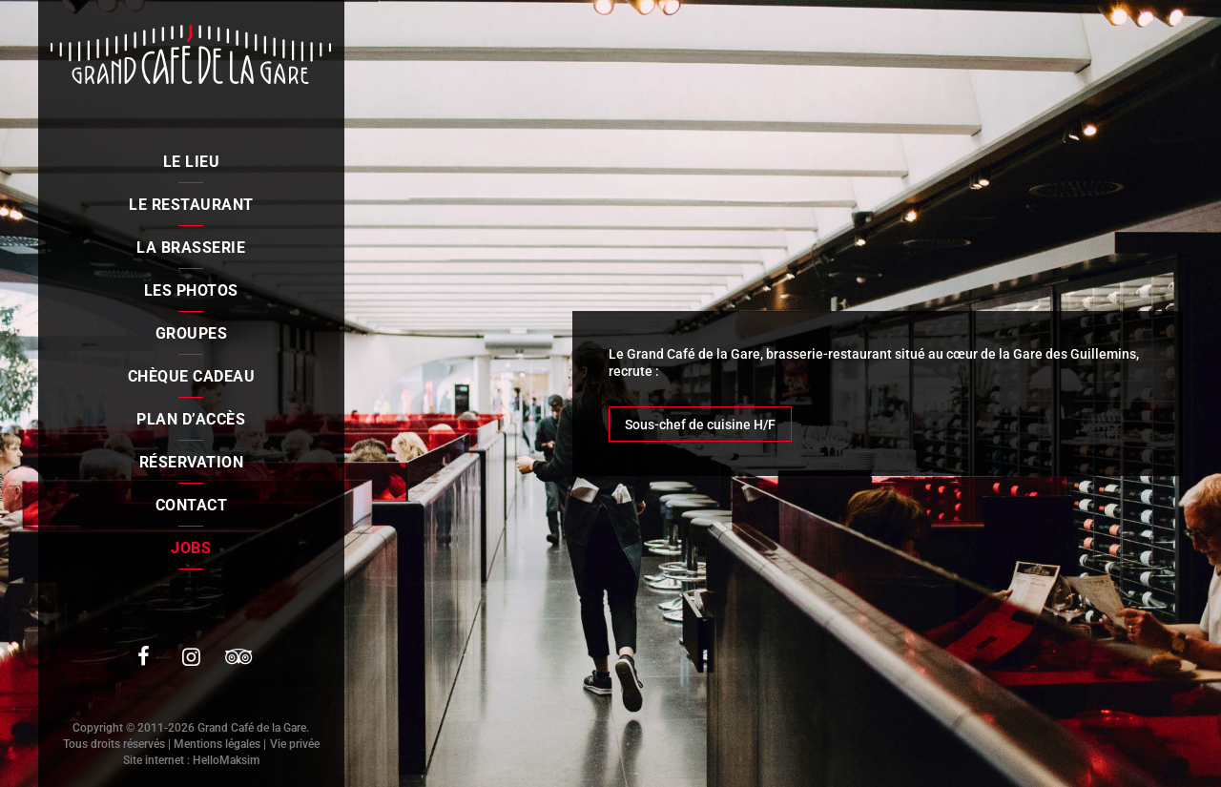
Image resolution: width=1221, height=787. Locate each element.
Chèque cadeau (192, 376)
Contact (191, 505)
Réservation (191, 462)
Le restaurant (191, 205)
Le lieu (191, 162)
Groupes (191, 333)
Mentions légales (217, 744)
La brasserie (190, 247)
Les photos (191, 290)
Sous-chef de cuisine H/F (700, 424)
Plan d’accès (190, 419)
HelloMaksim (226, 760)
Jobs (191, 548)
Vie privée (295, 744)
